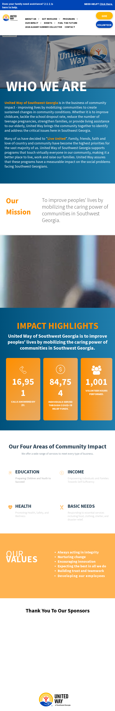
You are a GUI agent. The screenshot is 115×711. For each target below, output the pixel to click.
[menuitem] (32, 19)
